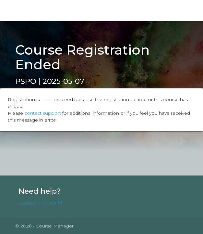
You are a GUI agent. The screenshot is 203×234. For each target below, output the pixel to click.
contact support (42, 113)
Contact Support (40, 203)
